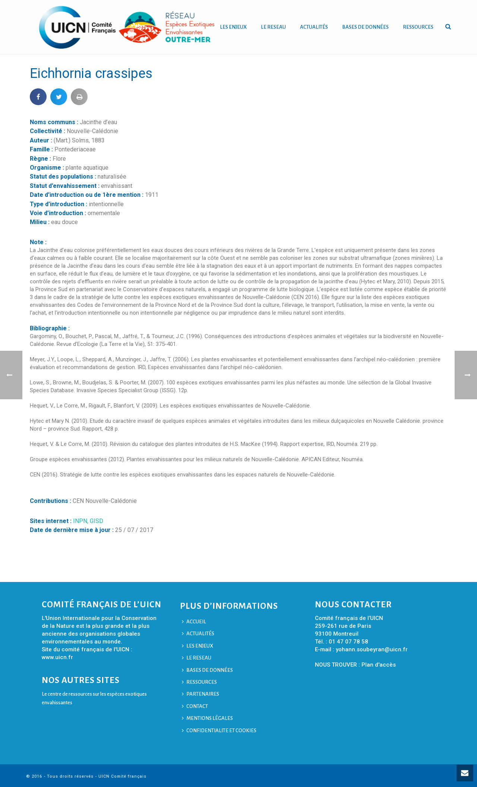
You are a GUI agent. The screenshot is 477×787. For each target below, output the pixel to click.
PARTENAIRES (200, 694)
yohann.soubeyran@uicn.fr (372, 649)
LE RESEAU (273, 27)
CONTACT (195, 706)
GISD (96, 521)
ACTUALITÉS (314, 27)
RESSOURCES (418, 27)
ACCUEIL (194, 621)
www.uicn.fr (57, 657)
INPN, (81, 521)
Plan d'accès (378, 664)
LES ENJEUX (233, 27)
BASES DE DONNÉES (365, 27)
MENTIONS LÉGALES (207, 718)
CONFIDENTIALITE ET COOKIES (219, 730)
